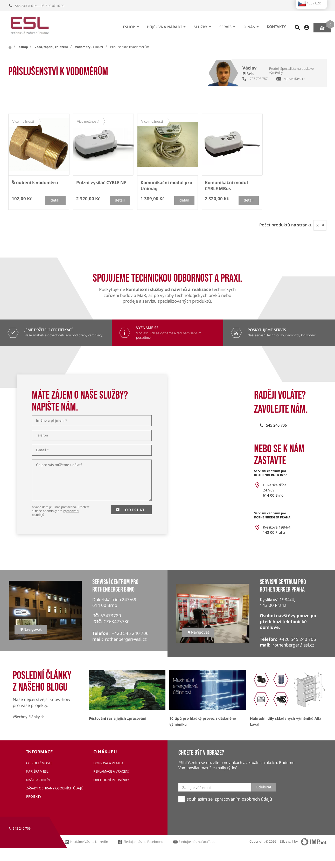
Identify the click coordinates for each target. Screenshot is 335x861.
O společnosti (39, 763)
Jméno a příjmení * (51, 421)
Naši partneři (38, 780)
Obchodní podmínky (111, 780)
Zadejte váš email (196, 787)
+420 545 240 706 (130, 633)
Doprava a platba (108, 763)
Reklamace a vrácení (111, 771)
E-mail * (42, 450)
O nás (251, 25)
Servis (228, 25)
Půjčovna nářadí (167, 25)
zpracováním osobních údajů (243, 799)
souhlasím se (200, 799)
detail (55, 200)
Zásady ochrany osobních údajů (54, 788)
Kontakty (276, 25)
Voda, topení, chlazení (51, 47)
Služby (203, 25)
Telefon (42, 435)
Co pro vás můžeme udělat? (59, 465)
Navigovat (30, 629)
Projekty (33, 796)
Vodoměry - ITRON (89, 47)
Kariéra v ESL (37, 771)
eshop (132, 25)
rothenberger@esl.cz (126, 639)
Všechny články (28, 716)
